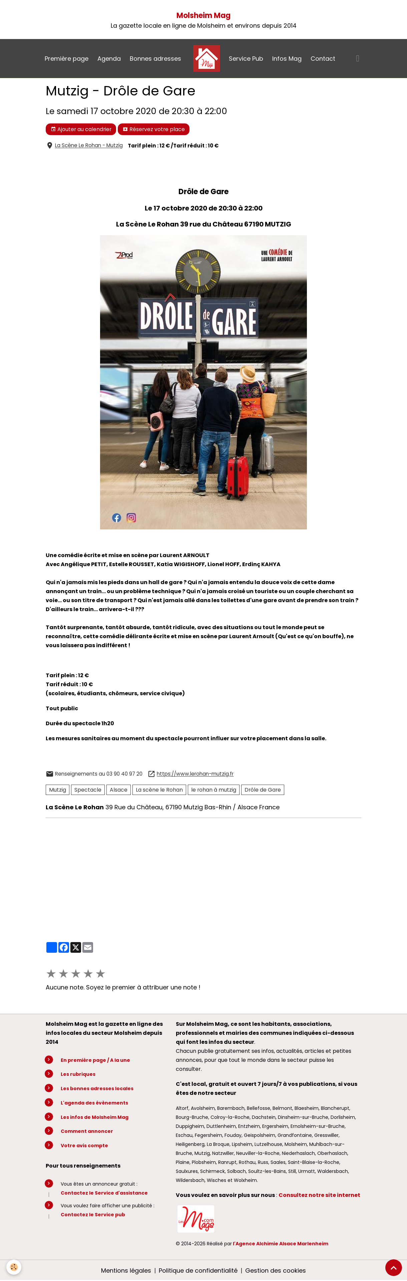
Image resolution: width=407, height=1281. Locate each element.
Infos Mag (287, 58)
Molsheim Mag (203, 15)
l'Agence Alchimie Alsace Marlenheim (280, 1243)
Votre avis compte (84, 1145)
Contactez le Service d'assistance (104, 1193)
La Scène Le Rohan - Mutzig (89, 145)
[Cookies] (14, 1267)
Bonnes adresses (155, 58)
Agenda (109, 58)
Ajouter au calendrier (81, 129)
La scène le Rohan (159, 790)
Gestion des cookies (275, 1270)
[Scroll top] (393, 1267)
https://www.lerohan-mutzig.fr (195, 774)
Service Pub (246, 58)
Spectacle (87, 790)
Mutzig (57, 790)
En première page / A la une (95, 1060)
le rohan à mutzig (213, 790)
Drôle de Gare (263, 790)
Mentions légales (126, 1270)
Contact (323, 58)
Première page (66, 58)
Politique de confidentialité (198, 1270)
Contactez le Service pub (93, 1214)
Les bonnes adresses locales (97, 1088)
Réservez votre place (154, 129)
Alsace (118, 790)
